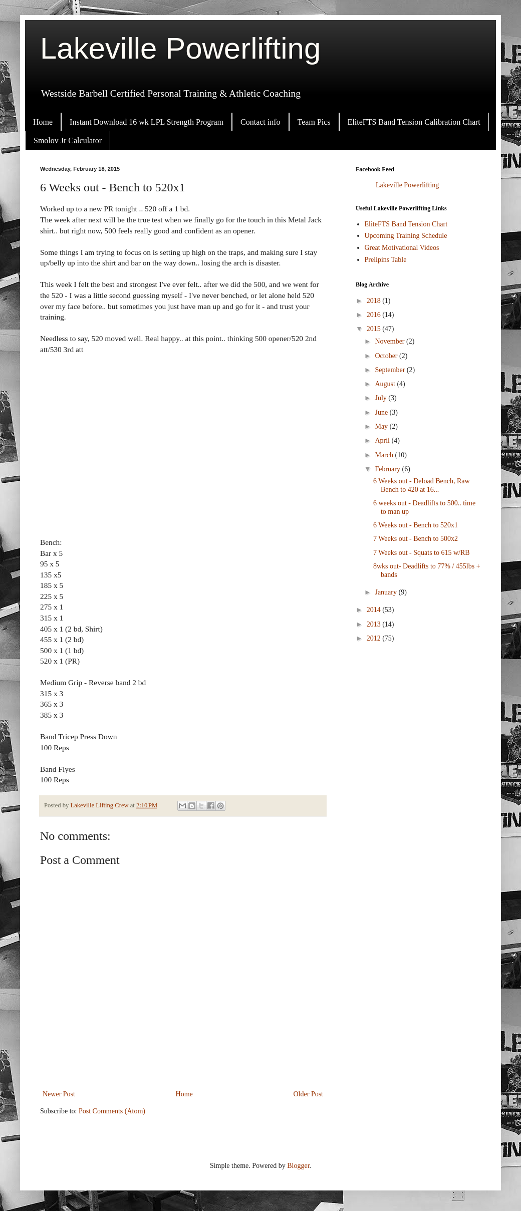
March (385, 455)
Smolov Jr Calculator (68, 140)
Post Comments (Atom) (112, 1111)
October (387, 356)
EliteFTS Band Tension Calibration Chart (414, 122)
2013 (375, 624)
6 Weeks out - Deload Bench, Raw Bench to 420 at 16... (421, 485)
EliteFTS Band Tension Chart (406, 224)
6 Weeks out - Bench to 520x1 (415, 525)
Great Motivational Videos (402, 247)
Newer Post (59, 1094)
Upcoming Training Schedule (406, 235)
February (388, 469)
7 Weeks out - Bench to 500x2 (415, 538)
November (390, 341)
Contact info (260, 122)
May (382, 426)
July (381, 398)
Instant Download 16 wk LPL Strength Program (146, 122)
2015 (375, 329)
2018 (375, 301)
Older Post (309, 1094)
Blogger (298, 1165)
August (386, 384)
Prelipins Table (386, 259)
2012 (375, 638)
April (383, 440)
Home (43, 122)
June (382, 412)
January (386, 592)
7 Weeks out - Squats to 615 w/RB (421, 552)
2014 (375, 610)
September (390, 370)
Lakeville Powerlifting (180, 48)
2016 (375, 315)
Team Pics (314, 122)
